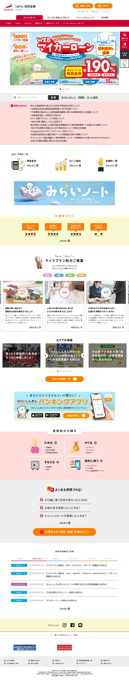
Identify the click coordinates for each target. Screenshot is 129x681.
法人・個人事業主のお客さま (58, 17)
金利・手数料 (34, 663)
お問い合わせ (95, 11)
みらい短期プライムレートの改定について (47, 118)
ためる (8, 23)
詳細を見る (31, 165)
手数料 (81, 97)
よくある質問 (10, 660)
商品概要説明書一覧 (85, 660)
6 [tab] (71, 371)
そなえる (27, 23)
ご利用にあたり (59, 663)
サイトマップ (105, 11)
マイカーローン (68, 97)
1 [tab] (60, 89)
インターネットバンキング (73, 23)
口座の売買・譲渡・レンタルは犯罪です (46, 121)
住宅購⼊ (81, 275)
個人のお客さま (29, 17)
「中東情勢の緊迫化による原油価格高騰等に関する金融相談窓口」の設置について (64, 112)
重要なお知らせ (35, 660)
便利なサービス (52, 23)
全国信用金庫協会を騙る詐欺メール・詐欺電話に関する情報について (59, 134)
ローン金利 (92, 97)
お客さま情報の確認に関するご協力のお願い (49, 140)
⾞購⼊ (70, 275)
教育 (58, 275)
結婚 (47, 275)
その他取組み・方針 (12, 663)
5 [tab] (68, 371)
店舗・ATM (106, 660)
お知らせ (57, 660)
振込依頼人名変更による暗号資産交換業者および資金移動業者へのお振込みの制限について (69, 124)
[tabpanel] (64, 58)
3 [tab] (66, 89)
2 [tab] (63, 89)
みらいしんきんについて (85, 17)
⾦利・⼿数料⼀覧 (82, 11)
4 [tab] (68, 89)
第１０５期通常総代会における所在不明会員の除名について (55, 105)
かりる (17, 23)
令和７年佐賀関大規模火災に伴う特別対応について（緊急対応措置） (59, 128)
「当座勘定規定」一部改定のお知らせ (46, 115)
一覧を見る (63, 240)
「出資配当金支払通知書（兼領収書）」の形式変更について (54, 108)
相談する (38, 23)
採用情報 (104, 17)
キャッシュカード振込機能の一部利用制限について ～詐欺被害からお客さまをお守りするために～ (71, 137)
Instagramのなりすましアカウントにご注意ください (52, 131)
